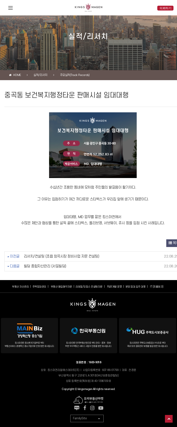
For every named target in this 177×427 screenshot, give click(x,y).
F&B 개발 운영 (114, 286)
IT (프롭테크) (156, 286)
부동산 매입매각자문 (61, 286)
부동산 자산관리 (20, 286)
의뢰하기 (165, 8)
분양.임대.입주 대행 (136, 286)
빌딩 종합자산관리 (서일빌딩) (45, 266)
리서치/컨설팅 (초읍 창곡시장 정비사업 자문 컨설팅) (61, 256)
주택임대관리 (39, 286)
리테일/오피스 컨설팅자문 (89, 286)
